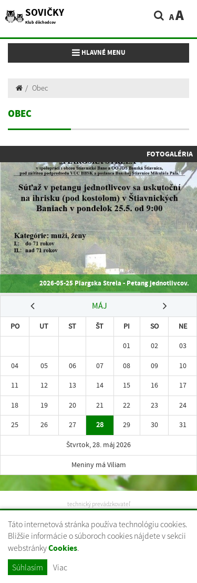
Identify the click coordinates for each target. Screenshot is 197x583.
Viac (60, 567)
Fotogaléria (170, 154)
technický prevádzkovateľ (98, 504)
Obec (40, 88)
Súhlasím (27, 567)
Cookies (62, 548)
